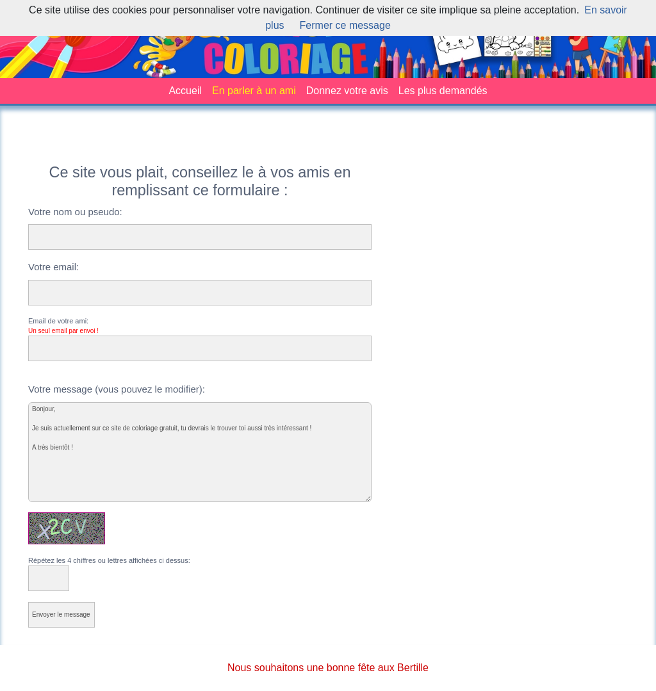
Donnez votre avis (347, 90)
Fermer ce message (345, 25)
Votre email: (53, 266)
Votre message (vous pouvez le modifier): (116, 389)
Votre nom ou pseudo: (75, 211)
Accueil (185, 90)
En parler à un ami (254, 90)
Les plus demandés (443, 90)
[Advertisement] (328, 144)
